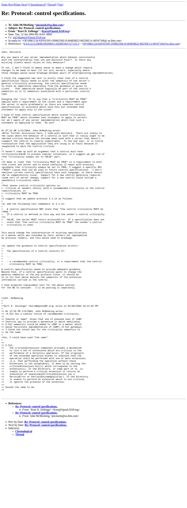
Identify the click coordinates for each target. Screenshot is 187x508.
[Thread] (51, 4)
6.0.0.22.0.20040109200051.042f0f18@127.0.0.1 (51, 43)
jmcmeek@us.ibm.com (49, 24)
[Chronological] (37, 4)
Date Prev (7, 4)
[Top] (60, 4)
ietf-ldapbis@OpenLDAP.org (29, 37)
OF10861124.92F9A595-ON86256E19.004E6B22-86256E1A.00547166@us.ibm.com (131, 43)
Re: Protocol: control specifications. (36, 475)
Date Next (21, 4)
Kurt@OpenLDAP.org (55, 31)
